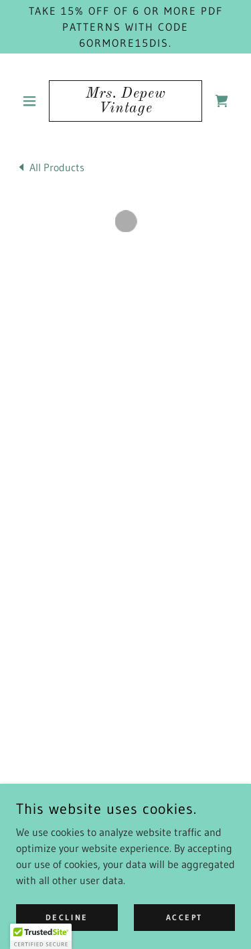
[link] (125, 101)
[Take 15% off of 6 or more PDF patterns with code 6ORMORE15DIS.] (125, 27)
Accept (184, 917)
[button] (32, 101)
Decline (67, 917)
